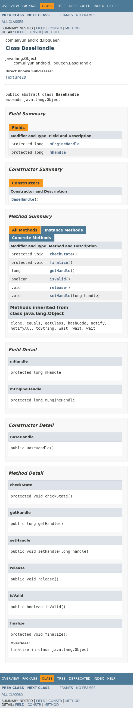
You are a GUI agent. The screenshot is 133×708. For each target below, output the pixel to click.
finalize (59, 262)
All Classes (12, 22)
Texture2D (15, 77)
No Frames (85, 15)
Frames (66, 15)
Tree (61, 6)
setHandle (60, 295)
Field (40, 28)
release (58, 287)
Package (29, 6)
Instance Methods (64, 230)
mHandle (58, 152)
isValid (58, 279)
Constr (55, 28)
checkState (61, 254)
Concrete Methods (31, 238)
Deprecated (80, 6)
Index (99, 6)
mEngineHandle (65, 144)
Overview (10, 6)
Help (111, 6)
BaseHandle (22, 199)
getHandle (60, 270)
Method (72, 28)
